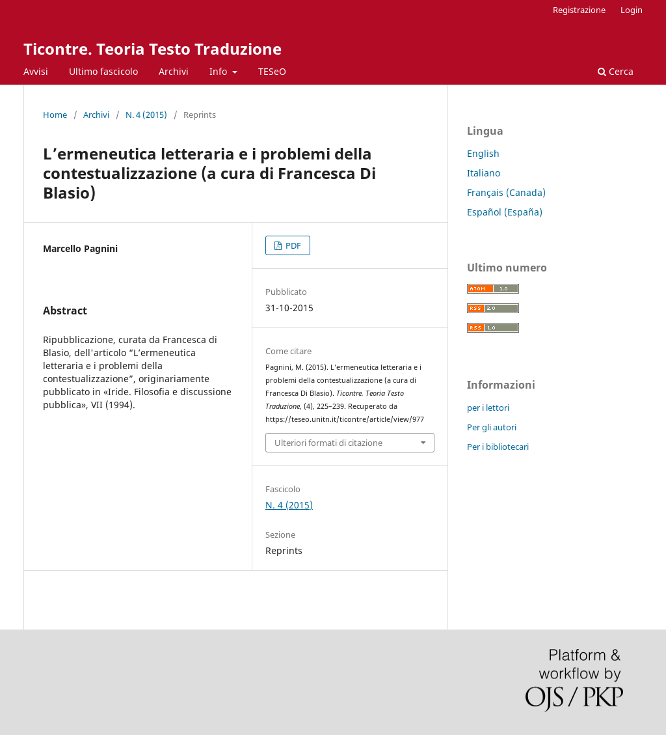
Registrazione (579, 10)
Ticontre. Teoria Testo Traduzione (152, 48)
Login (631, 10)
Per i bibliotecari (498, 446)
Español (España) (504, 212)
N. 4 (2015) (146, 114)
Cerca (615, 71)
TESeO (272, 71)
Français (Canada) (506, 192)
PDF (292, 245)
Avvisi (35, 71)
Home (55, 114)
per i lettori (488, 407)
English (483, 153)
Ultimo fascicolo (103, 71)
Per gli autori (491, 427)
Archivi (174, 71)
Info (219, 71)
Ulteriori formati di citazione (328, 443)
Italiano (483, 173)
